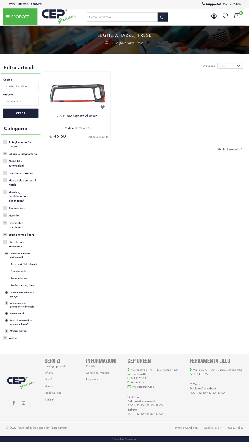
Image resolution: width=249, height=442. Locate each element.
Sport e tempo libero (21, 235)
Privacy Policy (234, 428)
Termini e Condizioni (185, 428)
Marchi (49, 386)
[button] (163, 17)
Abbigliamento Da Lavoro (19, 144)
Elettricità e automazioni (16, 163)
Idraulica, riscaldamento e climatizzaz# (18, 196)
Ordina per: (209, 66)
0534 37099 (201, 374)
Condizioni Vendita (97, 373)
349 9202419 (138, 378)
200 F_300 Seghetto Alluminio (77, 116)
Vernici (13, 338)
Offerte (23, 4)
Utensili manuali (18, 331)
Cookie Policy (212, 428)
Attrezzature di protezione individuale (22, 304)
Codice (7, 80)
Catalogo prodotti (55, 366)
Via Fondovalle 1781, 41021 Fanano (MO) (154, 370)
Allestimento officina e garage (22, 294)
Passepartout (59, 427)
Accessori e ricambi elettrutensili (106, 42)
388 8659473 (138, 382)
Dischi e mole (18, 271)
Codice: (70, 128)
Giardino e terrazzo (20, 173)
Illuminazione (16, 208)
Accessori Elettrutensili (24, 264)
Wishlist (49, 399)
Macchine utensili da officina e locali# (21, 322)
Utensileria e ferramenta (16, 244)
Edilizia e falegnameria (22, 154)
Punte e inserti (19, 278)
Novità (11, 4)
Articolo (8, 94)
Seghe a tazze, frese (129, 43)
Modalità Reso (53, 393)
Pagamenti (92, 379)
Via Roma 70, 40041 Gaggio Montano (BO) (217, 370)
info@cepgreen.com (143, 387)
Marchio (13, 215)
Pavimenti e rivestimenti (15, 225)
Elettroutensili (17, 313)
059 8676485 (231, 4)
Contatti (36, 4)
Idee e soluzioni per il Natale (22, 182)
